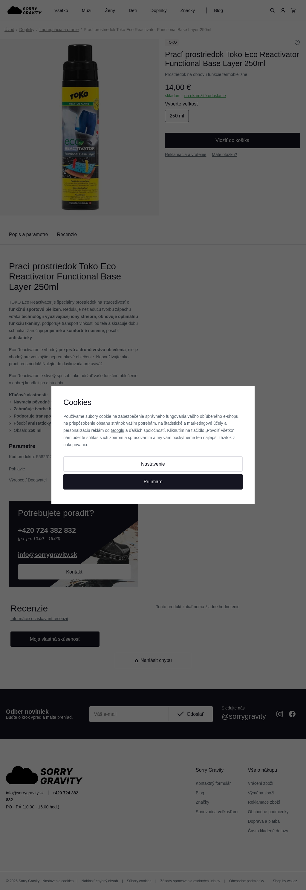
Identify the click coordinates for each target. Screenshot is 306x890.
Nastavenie (153, 464)
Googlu (117, 430)
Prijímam (152, 481)
